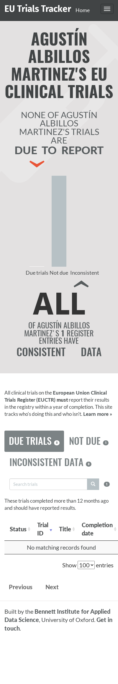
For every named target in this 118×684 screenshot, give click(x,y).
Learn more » (97, 414)
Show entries (88, 565)
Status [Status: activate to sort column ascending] (18, 528)
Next (52, 586)
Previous (20, 586)
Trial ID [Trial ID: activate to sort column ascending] (42, 529)
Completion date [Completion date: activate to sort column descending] (97, 529)
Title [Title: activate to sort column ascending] (65, 528)
